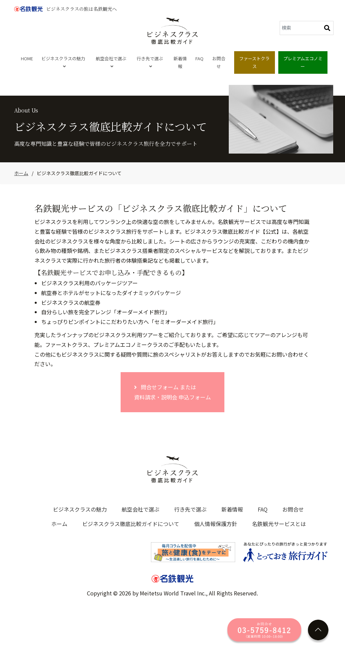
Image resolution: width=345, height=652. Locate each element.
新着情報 (180, 62)
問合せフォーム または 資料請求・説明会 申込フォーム (172, 392)
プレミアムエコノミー (302, 62)
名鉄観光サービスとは (279, 524)
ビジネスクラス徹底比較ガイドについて (130, 524)
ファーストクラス (254, 62)
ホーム (21, 173)
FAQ (199, 58)
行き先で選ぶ (150, 62)
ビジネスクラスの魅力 (63, 62)
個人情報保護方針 (215, 524)
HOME (27, 58)
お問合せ (218, 62)
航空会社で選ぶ (111, 62)
